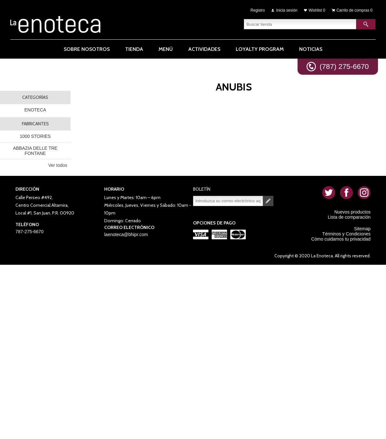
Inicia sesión (287, 10)
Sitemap (362, 228)
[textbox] (300, 24)
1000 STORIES (35, 136)
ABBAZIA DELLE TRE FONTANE (35, 151)
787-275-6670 (29, 231)
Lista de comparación (349, 217)
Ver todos (57, 165)
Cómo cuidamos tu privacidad (341, 239)
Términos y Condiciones (346, 233)
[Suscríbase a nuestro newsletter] (228, 201)
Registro (258, 10)
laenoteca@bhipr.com (126, 234)
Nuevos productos (352, 212)
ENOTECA (35, 109)
